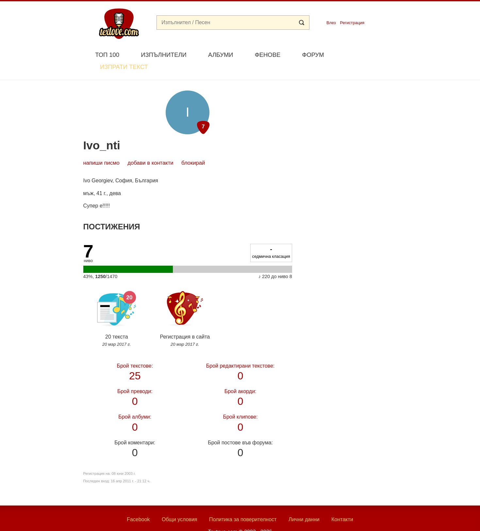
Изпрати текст (365, 54)
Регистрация (352, 22)
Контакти (342, 504)
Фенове (267, 54)
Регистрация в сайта (185, 300)
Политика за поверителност (243, 504)
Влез (331, 22)
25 (135, 355)
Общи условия (179, 504)
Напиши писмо (101, 147)
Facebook (138, 504)
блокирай (193, 147)
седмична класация (271, 236)
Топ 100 (107, 54)
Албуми (220, 54)
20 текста (116, 300)
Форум (313, 54)
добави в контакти (150, 147)
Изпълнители (163, 54)
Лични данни (304, 504)
